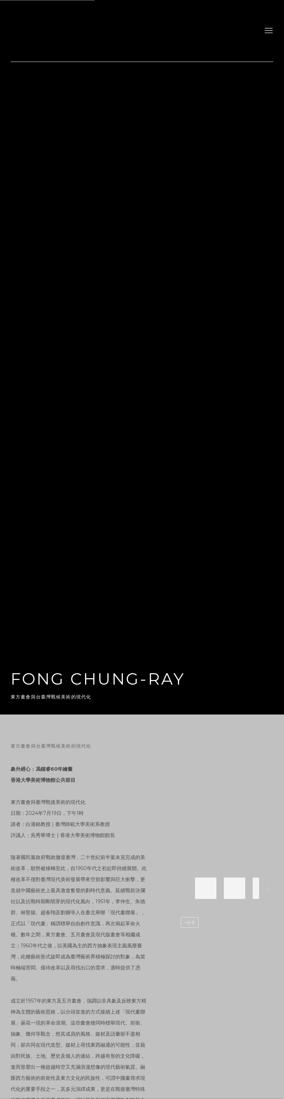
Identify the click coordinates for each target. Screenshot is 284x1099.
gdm (60, 31)
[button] (205, 888)
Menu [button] (268, 31)
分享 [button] (191, 922)
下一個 (268, 890)
